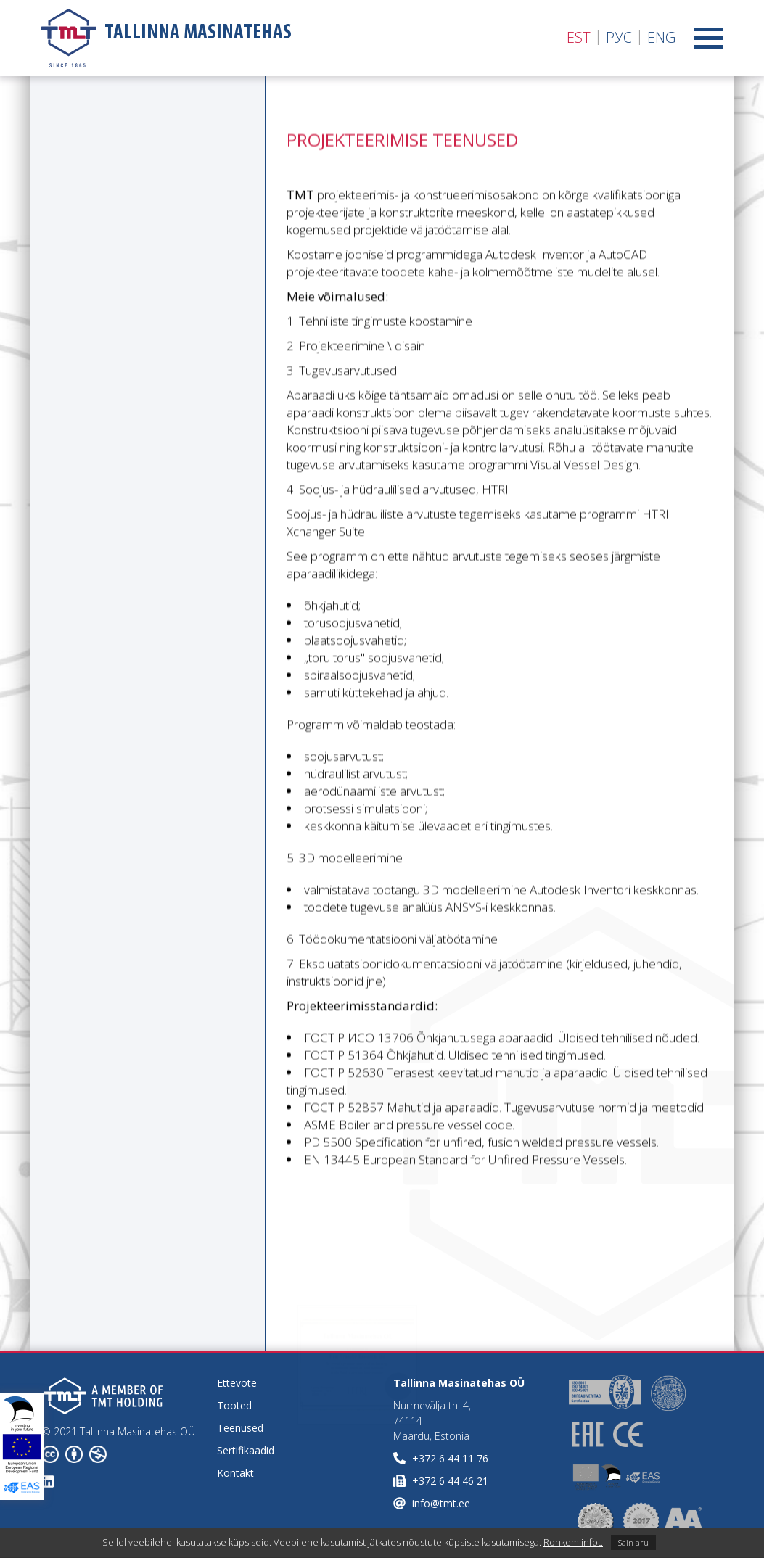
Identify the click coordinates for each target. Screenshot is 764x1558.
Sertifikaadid (245, 1450)
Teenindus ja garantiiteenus (73, 269)
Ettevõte (237, 1383)
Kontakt (235, 1473)
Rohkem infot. (573, 1542)
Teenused (240, 1428)
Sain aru (633, 1542)
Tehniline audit (74, 196)
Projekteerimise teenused (107, 164)
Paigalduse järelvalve (92, 228)
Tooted (234, 1405)
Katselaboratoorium (90, 309)
